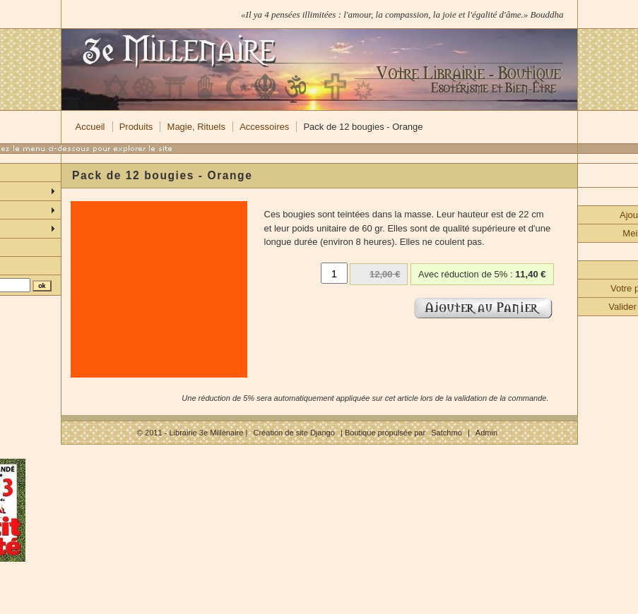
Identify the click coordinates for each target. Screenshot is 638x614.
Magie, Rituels (196, 126)
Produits (136, 126)
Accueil (90, 126)
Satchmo (446, 432)
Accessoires (264, 126)
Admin (486, 432)
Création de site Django (293, 432)
